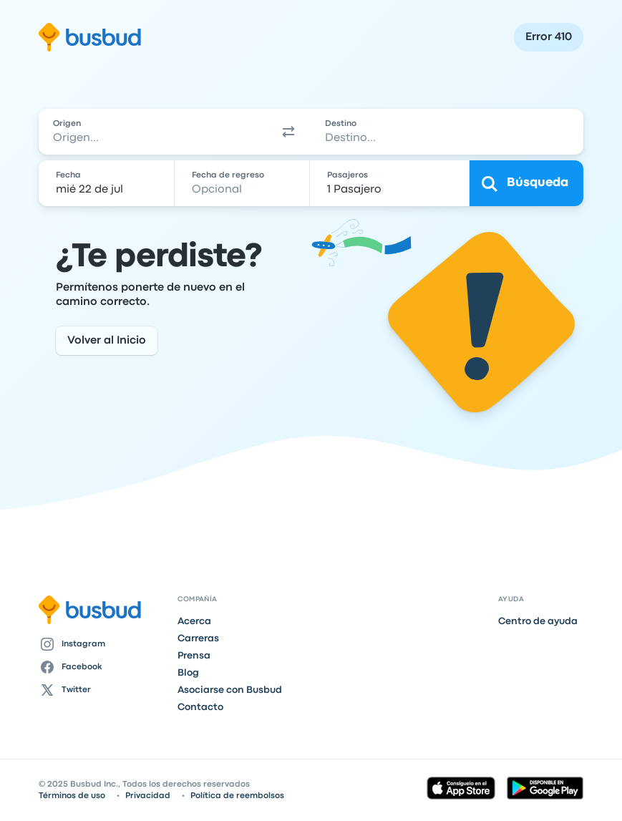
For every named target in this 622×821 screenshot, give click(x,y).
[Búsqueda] (526, 183)
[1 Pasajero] (391, 183)
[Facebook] (102, 667)
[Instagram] (102, 644)
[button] (288, 131)
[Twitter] (102, 690)
